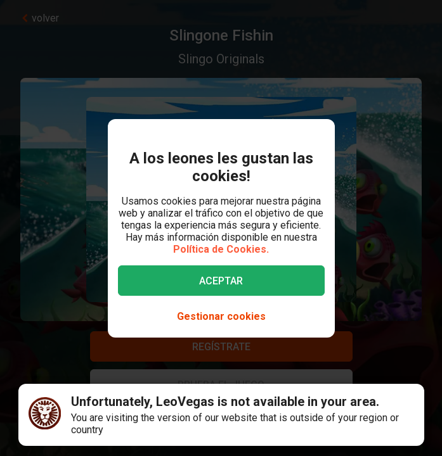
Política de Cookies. (221, 249)
